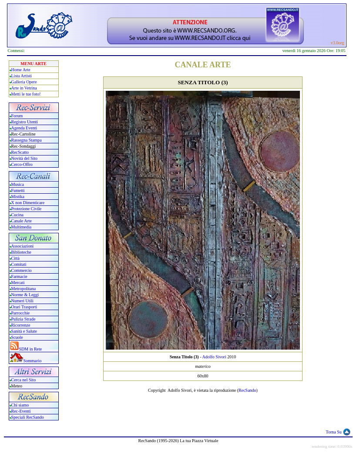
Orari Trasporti (24, 306)
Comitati (19, 264)
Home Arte (20, 69)
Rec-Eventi (21, 411)
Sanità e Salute (24, 331)
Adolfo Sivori (214, 356)
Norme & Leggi (25, 294)
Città (15, 258)
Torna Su (334, 432)
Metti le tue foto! (26, 94)
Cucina (17, 214)
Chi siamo (20, 405)
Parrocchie (20, 313)
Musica (17, 184)
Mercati (18, 282)
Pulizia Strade (23, 319)
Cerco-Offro (22, 164)
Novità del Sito (24, 158)
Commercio (21, 270)
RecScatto (20, 152)
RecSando (247, 390)
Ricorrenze (20, 325)
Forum (17, 115)
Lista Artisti (21, 75)
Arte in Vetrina (24, 88)
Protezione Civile (26, 208)
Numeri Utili (23, 300)
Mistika (18, 196)
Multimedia (21, 227)
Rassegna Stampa (26, 140)
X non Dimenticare (28, 202)
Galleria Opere (24, 81)
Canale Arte (21, 220)
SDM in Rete (30, 349)
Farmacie (19, 276)
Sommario (33, 360)
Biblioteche (21, 252)
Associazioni (22, 246)
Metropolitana (23, 288)
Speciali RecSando (27, 417)
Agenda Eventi (24, 128)
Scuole (17, 337)
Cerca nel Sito (23, 379)
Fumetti (18, 190)
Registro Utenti (24, 121)
